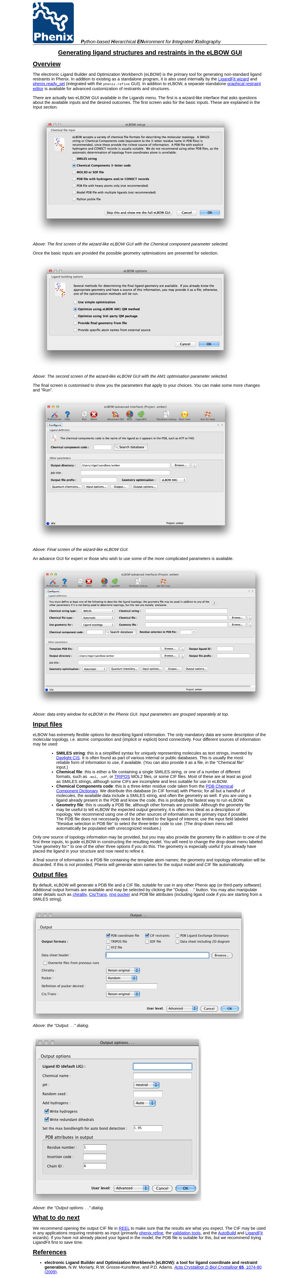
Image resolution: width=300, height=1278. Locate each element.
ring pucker (119, 893)
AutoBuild (227, 1232)
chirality (80, 893)
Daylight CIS (68, 757)
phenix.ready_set (49, 83)
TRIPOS (122, 776)
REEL (124, 1227)
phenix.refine (151, 1232)
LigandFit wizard (233, 79)
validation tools (187, 1232)
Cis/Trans (98, 893)
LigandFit (254, 1232)
